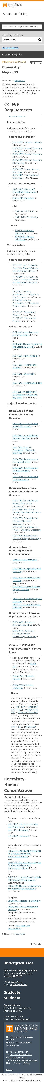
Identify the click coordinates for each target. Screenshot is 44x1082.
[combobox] (22, 26)
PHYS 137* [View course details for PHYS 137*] (23, 713)
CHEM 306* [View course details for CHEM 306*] (30, 727)
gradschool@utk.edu (20, 1019)
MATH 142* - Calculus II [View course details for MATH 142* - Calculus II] (23, 198)
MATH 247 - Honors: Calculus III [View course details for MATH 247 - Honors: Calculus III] (27, 383)
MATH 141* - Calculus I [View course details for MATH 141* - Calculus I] (25, 211)
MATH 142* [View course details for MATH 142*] (16, 710)
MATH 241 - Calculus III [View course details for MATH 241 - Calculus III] (23, 374)
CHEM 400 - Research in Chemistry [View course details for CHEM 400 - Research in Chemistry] (24, 901)
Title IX (9, 1070)
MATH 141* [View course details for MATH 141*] (33, 707)
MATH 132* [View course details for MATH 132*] (20, 707)
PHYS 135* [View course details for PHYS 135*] (27, 710)
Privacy (16, 1063)
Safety (27, 1063)
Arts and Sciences (17, 116)
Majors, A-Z (20, 81)
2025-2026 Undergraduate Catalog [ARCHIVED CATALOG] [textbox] (22, 27)
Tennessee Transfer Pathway (23, 1060)
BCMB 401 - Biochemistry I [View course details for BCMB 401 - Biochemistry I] (25, 560)
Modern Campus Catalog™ (27, 1080)
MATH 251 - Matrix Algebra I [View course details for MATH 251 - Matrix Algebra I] (25, 356)
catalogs (8, 1075)
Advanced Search (10, 48)
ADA (8, 1063)
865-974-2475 (17, 1016)
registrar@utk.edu (18, 985)
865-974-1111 (16, 982)
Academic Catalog (15, 14)
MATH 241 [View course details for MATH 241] (16, 727)
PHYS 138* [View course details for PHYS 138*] (33, 713)
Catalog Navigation (13, 55)
